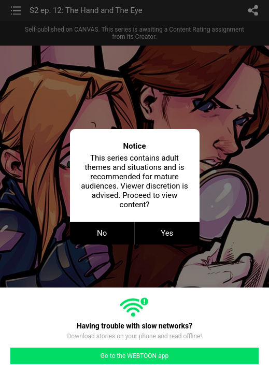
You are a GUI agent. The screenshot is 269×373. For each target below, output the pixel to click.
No (102, 233)
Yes (167, 233)
